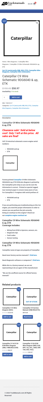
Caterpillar (7, 122)
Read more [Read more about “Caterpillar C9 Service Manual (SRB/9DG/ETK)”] (28, 317)
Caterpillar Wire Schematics (20, 72)
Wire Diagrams (12, 62)
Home (4, 62)
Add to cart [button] (7, 317)
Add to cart (16, 97)
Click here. (33, 255)
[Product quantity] (5, 97)
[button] (37, 23)
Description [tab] (6, 118)
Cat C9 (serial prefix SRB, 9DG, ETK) (15, 70)
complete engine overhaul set (16, 215)
